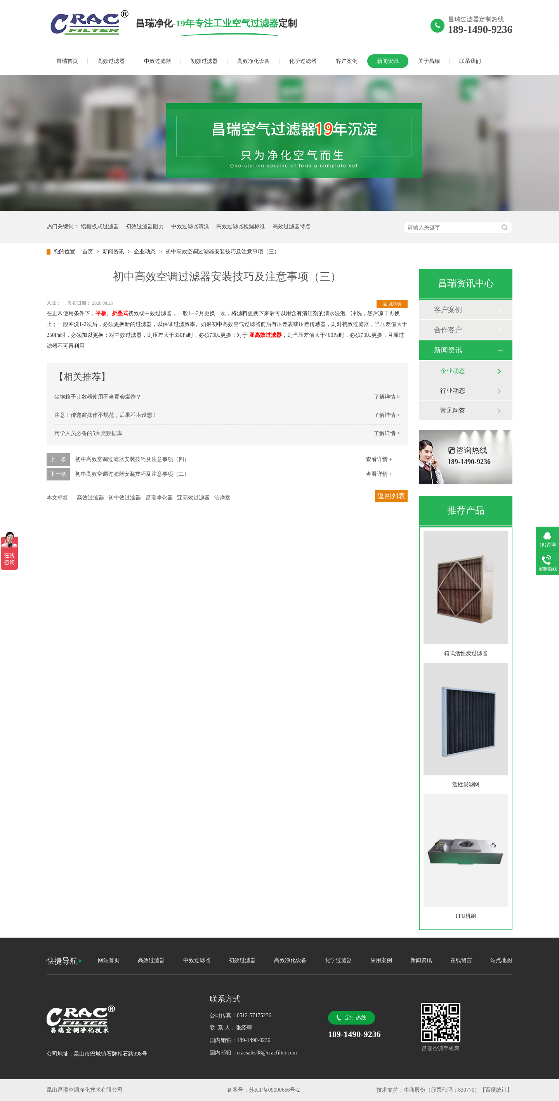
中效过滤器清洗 (190, 226)
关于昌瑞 (429, 61)
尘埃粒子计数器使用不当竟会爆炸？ (97, 397)
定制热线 (355, 1018)
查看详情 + (379, 459)
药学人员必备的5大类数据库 (88, 433)
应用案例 (381, 960)
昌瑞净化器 (159, 498)
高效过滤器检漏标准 (240, 226)
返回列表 (392, 304)
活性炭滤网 (465, 784)
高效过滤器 (111, 61)
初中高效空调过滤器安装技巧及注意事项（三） (222, 252)
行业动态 (452, 390)
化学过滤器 (302, 61)
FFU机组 (465, 916)
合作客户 (448, 330)
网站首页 (109, 960)
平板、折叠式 (111, 313)
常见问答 (452, 410)
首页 (88, 252)
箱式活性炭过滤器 (466, 653)
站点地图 (501, 960)
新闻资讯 (388, 61)
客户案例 (347, 61)
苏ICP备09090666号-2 (274, 1090)
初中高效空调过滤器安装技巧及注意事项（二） (132, 474)
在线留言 (461, 960)
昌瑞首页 (67, 61)
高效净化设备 (253, 61)
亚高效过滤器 (265, 335)
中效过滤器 (157, 61)
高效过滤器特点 (292, 226)
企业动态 (145, 252)
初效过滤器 (204, 61)
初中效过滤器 (124, 498)
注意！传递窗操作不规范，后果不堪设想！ (106, 415)
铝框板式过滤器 (100, 226)
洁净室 (222, 498)
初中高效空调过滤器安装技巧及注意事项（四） (132, 459)
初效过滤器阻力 (145, 226)
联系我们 (470, 61)
